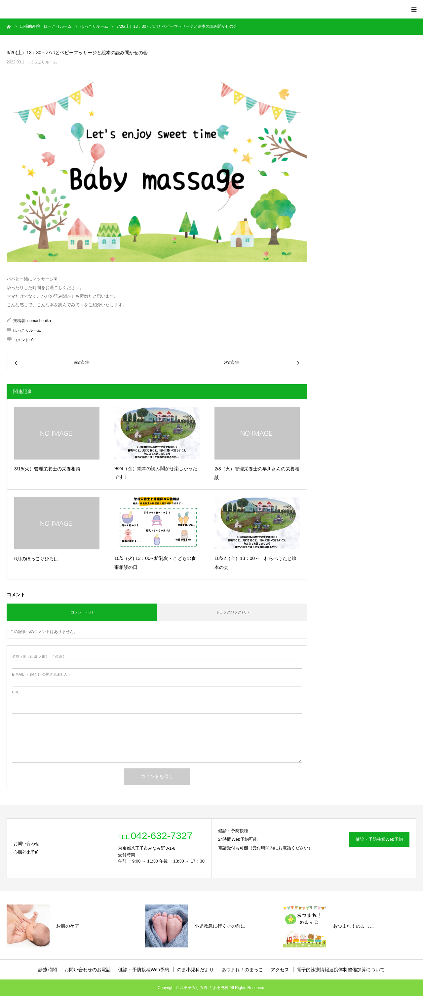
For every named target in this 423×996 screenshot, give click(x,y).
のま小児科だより (195, 969)
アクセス (280, 969)
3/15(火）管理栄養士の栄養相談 (47, 468)
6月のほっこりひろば (36, 558)
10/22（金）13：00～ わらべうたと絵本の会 (255, 563)
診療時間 (47, 969)
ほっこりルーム (43, 62)
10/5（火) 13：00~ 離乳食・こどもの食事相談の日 (155, 563)
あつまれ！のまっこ (242, 969)
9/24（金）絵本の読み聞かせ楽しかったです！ (155, 473)
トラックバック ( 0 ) (232, 612)
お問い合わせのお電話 (87, 969)
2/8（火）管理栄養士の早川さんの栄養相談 (256, 473)
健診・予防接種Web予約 (379, 839)
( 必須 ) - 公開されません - (41, 674)
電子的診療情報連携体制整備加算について (341, 969)
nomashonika (39, 320)
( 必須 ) (38, 656)
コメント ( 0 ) (82, 612)
